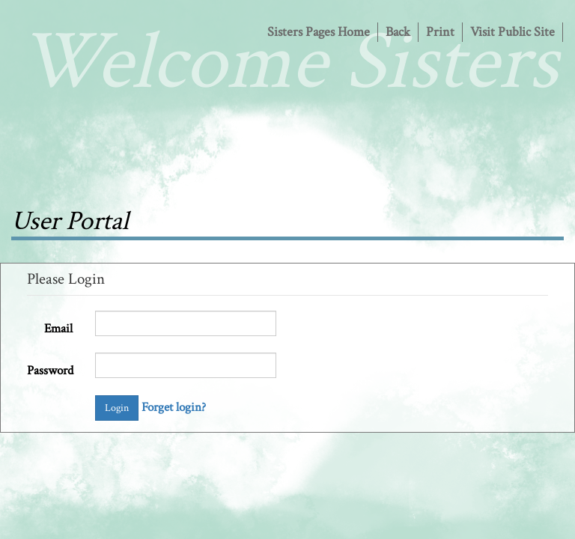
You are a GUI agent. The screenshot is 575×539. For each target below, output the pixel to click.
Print (440, 31)
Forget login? (174, 407)
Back (398, 31)
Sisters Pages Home (318, 31)
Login (117, 408)
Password (50, 370)
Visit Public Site (512, 31)
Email (58, 328)
